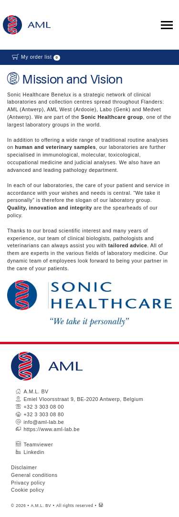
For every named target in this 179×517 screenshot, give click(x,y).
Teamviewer (38, 444)
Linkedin (33, 452)
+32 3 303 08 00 (43, 407)
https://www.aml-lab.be (51, 429)
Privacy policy (28, 482)
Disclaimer (24, 467)
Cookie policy (27, 490)
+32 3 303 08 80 (43, 414)
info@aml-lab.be (43, 422)
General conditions (34, 475)
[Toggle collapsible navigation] (167, 25)
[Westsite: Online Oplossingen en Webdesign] (101, 505)
